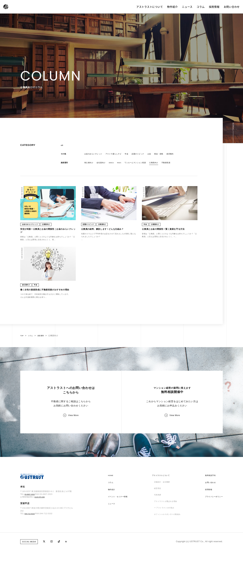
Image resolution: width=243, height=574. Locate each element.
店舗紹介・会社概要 (161, 507)
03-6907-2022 (30, 521)
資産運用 (65, 164)
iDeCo (115, 164)
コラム (201, 6)
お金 (159, 155)
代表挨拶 (156, 521)
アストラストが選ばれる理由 (165, 529)
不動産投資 (178, 164)
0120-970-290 (40, 524)
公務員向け (164, 164)
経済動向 (183, 155)
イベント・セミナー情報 (119, 521)
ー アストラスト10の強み (164, 536)
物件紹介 (172, 6)
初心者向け (89, 164)
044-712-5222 (30, 541)
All (62, 145)
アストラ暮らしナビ (118, 155)
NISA (124, 164)
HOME (111, 500)
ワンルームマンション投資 (143, 164)
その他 (64, 155)
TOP (22, 353)
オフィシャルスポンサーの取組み (167, 543)
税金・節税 (170, 155)
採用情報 (214, 6)
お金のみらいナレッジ (95, 155)
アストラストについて (149, 6)
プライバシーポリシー (212, 521)
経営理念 (156, 514)
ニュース (187, 6)
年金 (133, 155)
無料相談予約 (207, 500)
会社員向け (103, 164)
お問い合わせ (232, 6)
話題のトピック (146, 155)
